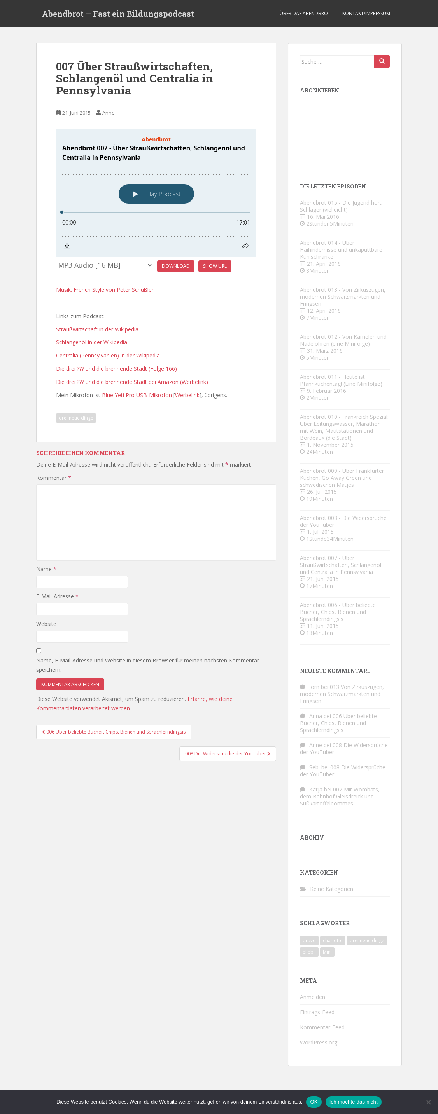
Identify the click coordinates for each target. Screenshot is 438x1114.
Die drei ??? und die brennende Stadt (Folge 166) (116, 368)
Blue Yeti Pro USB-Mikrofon (137, 395)
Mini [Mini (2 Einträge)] (327, 951)
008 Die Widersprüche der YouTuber (344, 748)
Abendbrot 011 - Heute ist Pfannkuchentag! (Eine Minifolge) (341, 380)
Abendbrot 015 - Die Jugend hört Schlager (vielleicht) (341, 206)
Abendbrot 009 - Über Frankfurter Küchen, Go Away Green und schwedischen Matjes (342, 477)
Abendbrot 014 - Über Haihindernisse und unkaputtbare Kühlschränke (341, 249)
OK (313, 1102)
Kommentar (53, 477)
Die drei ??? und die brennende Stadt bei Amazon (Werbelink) (132, 381)
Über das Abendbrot (305, 13)
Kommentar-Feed (322, 1027)
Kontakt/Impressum (366, 13)
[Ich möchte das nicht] (428, 1102)
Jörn (314, 686)
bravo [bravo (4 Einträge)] (309, 940)
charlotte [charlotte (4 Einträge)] (333, 940)
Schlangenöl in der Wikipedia (91, 342)
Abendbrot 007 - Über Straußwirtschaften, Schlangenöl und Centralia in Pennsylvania (340, 564)
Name (46, 569)
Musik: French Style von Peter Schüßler (105, 289)
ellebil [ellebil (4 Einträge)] (309, 951)
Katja (315, 789)
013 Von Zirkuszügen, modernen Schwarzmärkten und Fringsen (342, 693)
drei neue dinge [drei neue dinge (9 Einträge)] (367, 940)
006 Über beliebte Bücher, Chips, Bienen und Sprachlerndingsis (338, 723)
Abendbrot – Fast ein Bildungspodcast (118, 14)
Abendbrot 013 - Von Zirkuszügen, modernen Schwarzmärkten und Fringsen (342, 296)
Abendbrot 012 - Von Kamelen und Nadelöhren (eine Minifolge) (343, 340)
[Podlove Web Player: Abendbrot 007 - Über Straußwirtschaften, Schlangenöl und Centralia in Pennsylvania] (156, 193)
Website (46, 624)
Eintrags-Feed (317, 1012)
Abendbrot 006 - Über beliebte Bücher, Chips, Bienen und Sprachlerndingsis (338, 611)
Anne (108, 112)
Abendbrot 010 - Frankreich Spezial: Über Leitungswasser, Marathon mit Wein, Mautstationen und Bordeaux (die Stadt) (344, 427)
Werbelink (187, 395)
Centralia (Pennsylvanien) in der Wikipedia (108, 355)
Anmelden (312, 997)
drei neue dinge (76, 418)
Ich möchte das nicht (353, 1102)
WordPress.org (318, 1042)
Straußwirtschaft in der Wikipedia (97, 329)
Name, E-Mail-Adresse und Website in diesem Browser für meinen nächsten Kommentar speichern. (147, 665)
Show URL (215, 266)
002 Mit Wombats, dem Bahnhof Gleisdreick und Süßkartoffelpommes (340, 796)
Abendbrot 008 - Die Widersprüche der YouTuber (343, 521)
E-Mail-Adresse (57, 596)
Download (176, 266)
